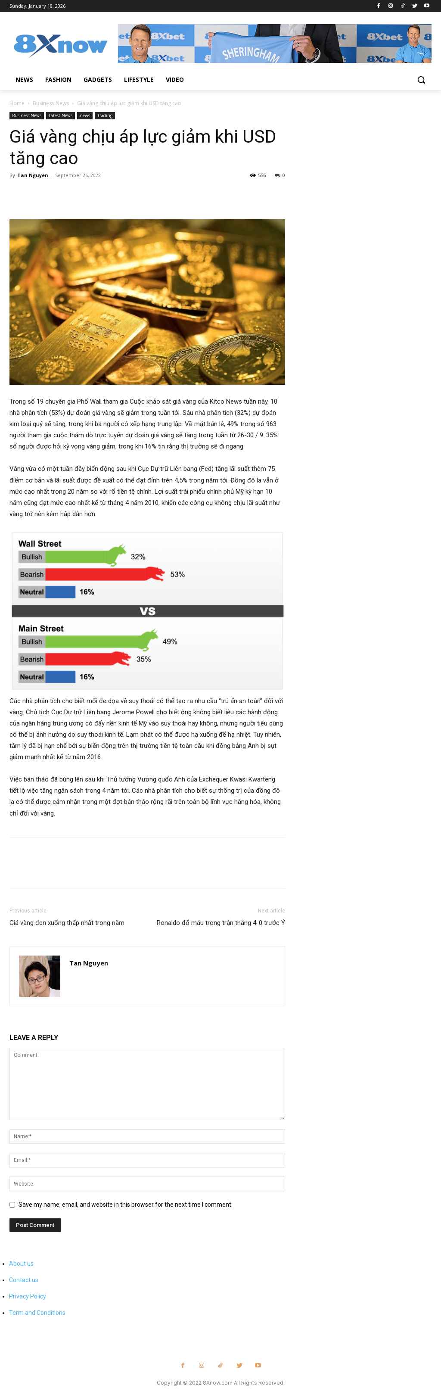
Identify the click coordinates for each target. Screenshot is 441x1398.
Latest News (60, 115)
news (85, 115)
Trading (104, 115)
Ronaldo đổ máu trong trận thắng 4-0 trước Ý (221, 923)
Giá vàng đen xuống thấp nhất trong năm (66, 923)
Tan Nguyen (32, 175)
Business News (51, 103)
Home (17, 103)
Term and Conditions (37, 1312)
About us (21, 1263)
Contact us (23, 1280)
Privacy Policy (27, 1296)
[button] (421, 79)
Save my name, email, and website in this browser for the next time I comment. (126, 1204)
